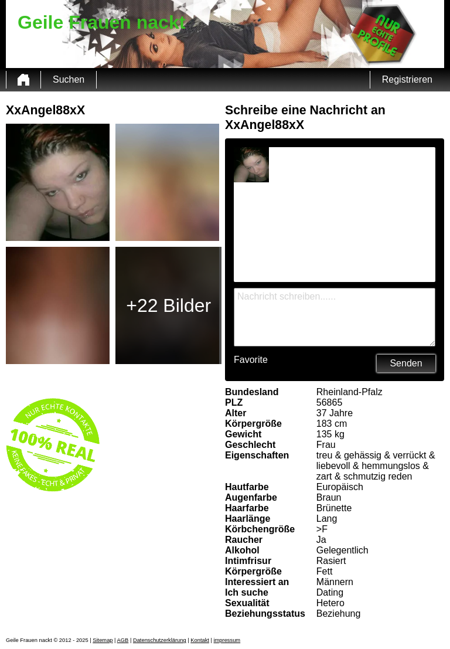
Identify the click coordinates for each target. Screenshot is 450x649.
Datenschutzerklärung (159, 640)
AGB (123, 640)
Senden (406, 363)
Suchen (68, 79)
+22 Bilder (168, 305)
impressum (227, 640)
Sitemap (102, 640)
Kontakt (199, 640)
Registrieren (407, 79)
